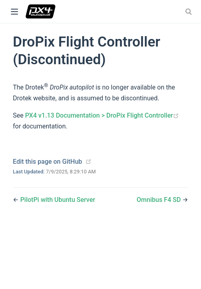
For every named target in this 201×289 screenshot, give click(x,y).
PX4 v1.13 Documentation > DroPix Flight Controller (102, 115)
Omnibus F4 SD (160, 200)
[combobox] (189, 11)
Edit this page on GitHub (47, 161)
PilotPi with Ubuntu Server (57, 200)
